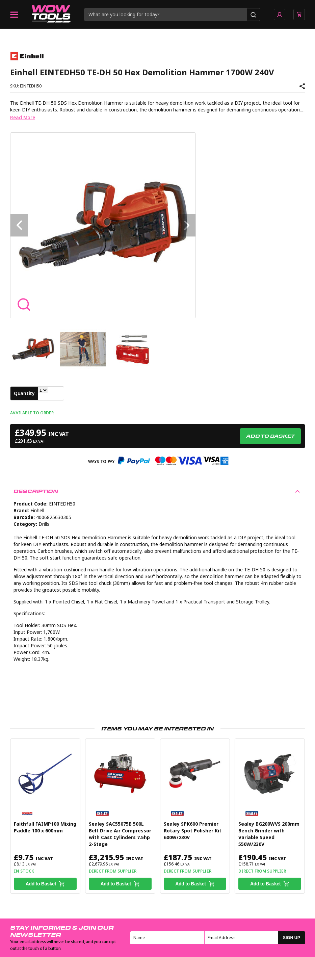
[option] (102, 225)
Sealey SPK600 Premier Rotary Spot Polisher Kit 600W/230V (192, 831)
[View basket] (299, 14)
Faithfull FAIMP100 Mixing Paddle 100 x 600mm (45, 827)
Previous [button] (19, 225)
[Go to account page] (279, 14)
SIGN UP (291, 937)
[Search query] (165, 14)
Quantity (24, 393)
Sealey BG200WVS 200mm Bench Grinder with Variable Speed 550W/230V (268, 834)
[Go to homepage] (51, 14)
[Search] (253, 14)
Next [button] (186, 225)
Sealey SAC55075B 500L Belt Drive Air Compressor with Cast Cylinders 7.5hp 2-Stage (120, 834)
